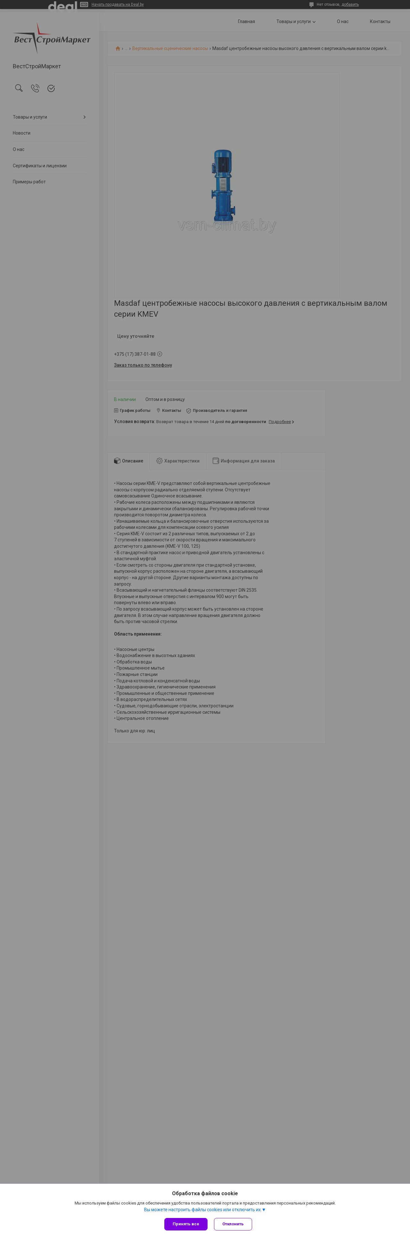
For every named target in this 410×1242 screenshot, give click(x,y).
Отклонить (233, 1223)
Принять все (186, 1223)
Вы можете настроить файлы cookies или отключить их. (203, 1209)
